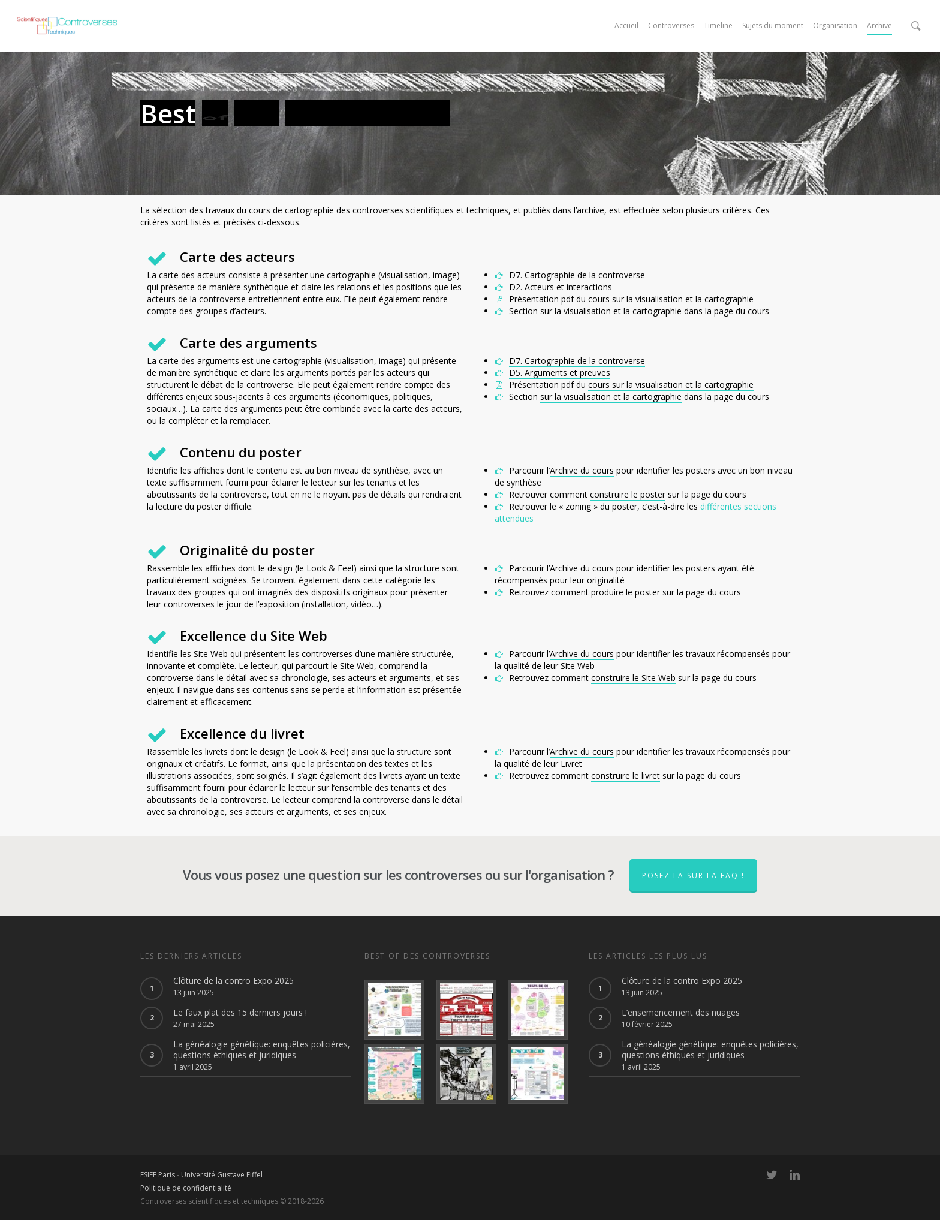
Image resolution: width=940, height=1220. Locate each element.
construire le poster (627, 494)
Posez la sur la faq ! (693, 875)
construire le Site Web (633, 677)
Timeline (718, 25)
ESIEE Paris (157, 1175)
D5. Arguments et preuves (559, 372)
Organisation (835, 25)
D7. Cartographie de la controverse (577, 275)
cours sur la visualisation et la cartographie (671, 299)
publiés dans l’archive (563, 210)
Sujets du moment (772, 25)
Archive (879, 25)
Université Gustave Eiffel (222, 1175)
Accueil (626, 25)
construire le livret (625, 775)
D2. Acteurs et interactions (560, 287)
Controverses (671, 25)
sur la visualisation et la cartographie (611, 311)
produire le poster (625, 592)
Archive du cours (582, 470)
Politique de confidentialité (185, 1188)
